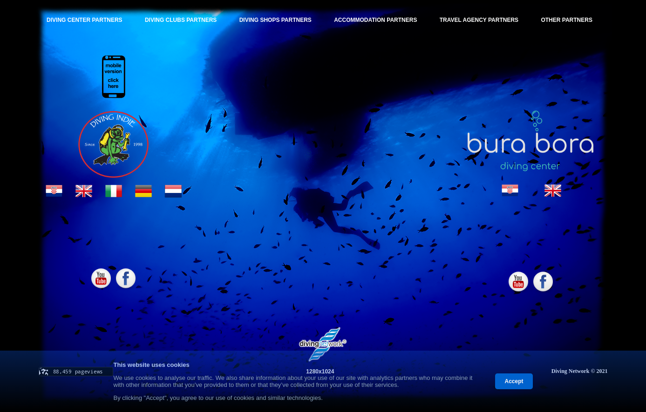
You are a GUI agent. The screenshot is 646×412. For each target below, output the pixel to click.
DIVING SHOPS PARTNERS (275, 20)
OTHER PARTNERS (566, 20)
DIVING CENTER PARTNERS (84, 20)
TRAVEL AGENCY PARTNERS (479, 20)
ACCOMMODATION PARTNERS (375, 20)
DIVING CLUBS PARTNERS (181, 20)
